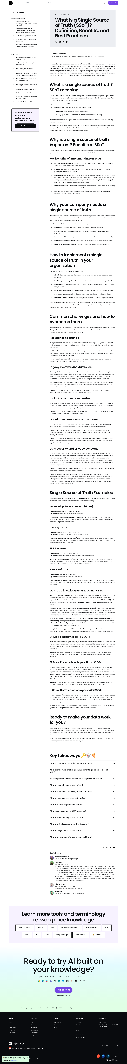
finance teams (105, 192)
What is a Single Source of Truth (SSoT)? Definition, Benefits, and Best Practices (60, 1008)
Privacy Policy (14, 1060)
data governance (103, 231)
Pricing (50, 3)
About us (78, 1025)
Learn (32, 1022)
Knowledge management (28, 1008)
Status (55, 1025)
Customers (34, 1025)
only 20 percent (55, 676)
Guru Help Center (59, 1022)
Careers (78, 1022)
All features (12, 1030)
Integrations (12, 1027)
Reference (16, 1008)
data (51, 98)
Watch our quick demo (84, 739)
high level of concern (69, 458)
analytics (98, 438)
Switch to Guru (80, 1035)
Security (56, 1027)
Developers (34, 1030)
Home (10, 1008)
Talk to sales (113, 3)
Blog (32, 1035)
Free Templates (80, 1037)
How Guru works (13, 1025)
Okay (25, 1059)
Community (34, 1033)
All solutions (12, 1033)
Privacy (36, 1058)
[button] (19, 3)
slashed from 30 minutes (69, 180)
